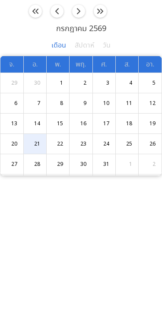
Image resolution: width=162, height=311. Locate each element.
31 (106, 164)
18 (129, 123)
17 (106, 123)
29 (14, 83)
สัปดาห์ (84, 46)
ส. (127, 65)
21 (37, 144)
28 (37, 164)
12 (152, 103)
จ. (11, 65)
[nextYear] (100, 11)
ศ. (104, 65)
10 (106, 103)
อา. (150, 65)
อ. (35, 65)
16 (83, 123)
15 (60, 123)
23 (83, 144)
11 (129, 103)
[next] (79, 11)
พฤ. (81, 65)
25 (129, 144)
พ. (58, 65)
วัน (107, 46)
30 (37, 83)
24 (106, 144)
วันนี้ (127, 11)
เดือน (58, 46)
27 (14, 164)
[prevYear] (36, 11)
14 (37, 123)
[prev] (57, 11)
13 (14, 123)
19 (152, 123)
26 (152, 144)
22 (60, 144)
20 (14, 144)
